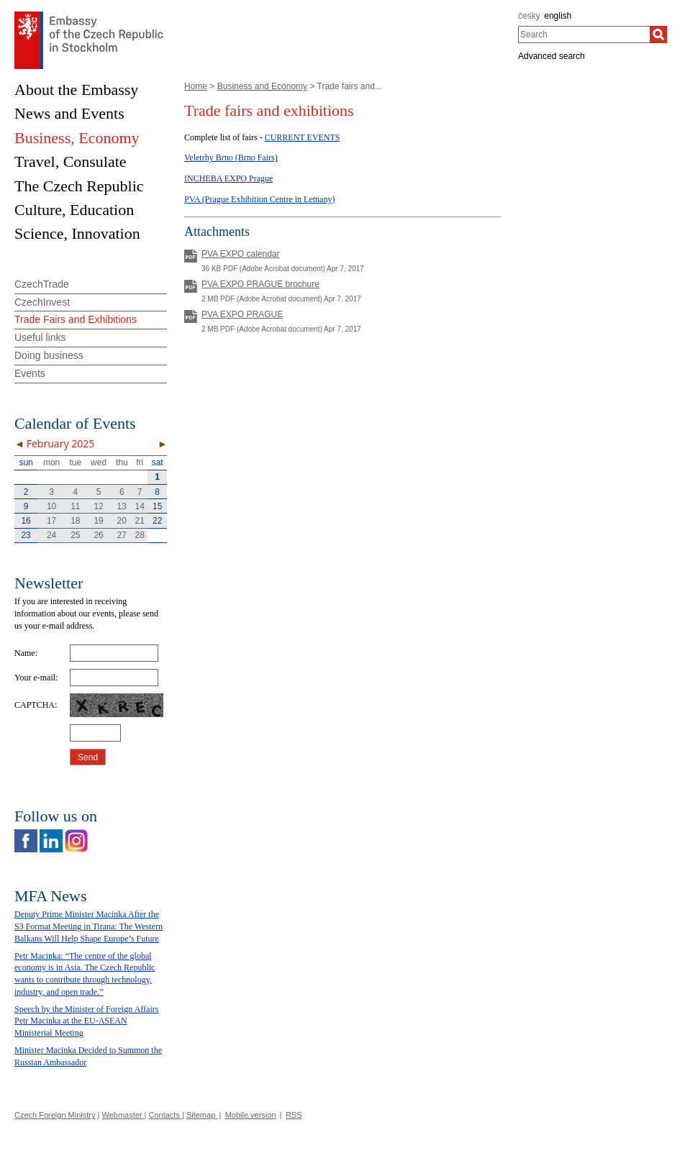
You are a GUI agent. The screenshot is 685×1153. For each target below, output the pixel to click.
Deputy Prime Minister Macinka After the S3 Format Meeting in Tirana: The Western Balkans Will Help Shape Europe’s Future (88, 926)
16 (25, 521)
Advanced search (551, 56)
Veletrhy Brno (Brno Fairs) (231, 157)
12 (98, 506)
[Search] (658, 34)
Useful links (40, 337)
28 (140, 535)
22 (157, 521)
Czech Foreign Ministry (54, 1115)
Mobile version (250, 1115)
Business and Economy (262, 86)
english (557, 16)
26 (98, 535)
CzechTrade (41, 284)
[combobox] (584, 34)
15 (157, 506)
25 (75, 535)
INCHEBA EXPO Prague (228, 178)
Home (195, 86)
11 (75, 506)
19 (98, 521)
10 (51, 506)
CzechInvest (42, 302)
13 (122, 506)
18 (75, 521)
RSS (294, 1115)
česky (529, 16)
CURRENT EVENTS (302, 137)
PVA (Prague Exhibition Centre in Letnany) (259, 199)
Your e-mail (34, 678)
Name (24, 653)
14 (140, 506)
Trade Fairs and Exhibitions (75, 319)
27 (122, 535)
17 (51, 521)
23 (25, 535)
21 (140, 521)
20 (122, 521)
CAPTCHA (34, 705)
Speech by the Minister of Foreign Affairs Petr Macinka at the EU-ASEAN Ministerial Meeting (86, 1021)
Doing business (48, 355)
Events (29, 373)
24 (51, 535)
